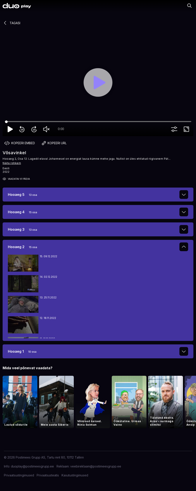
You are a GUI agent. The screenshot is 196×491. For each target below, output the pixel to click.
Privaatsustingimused (19, 475)
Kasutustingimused (75, 475)
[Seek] (98, 121)
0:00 (61, 129)
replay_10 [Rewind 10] (22, 129)
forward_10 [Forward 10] (35, 129)
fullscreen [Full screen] (187, 129)
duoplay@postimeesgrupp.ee (32, 466)
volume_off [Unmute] (47, 129)
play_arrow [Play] (10, 129)
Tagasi (11, 22)
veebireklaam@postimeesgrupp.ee (95, 466)
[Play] (98, 82)
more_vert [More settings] (175, 129)
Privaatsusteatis (48, 475)
